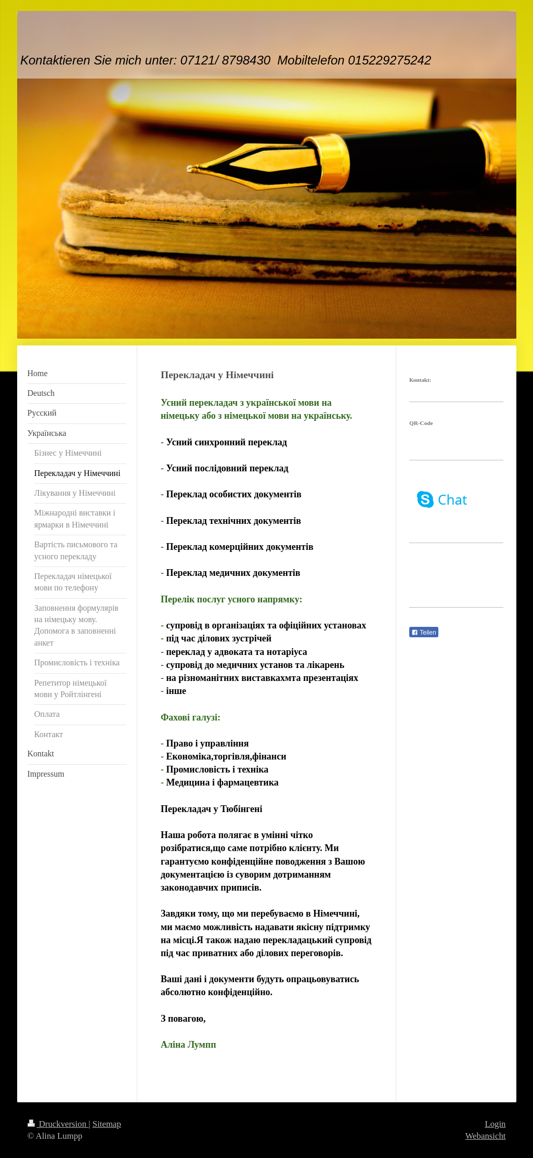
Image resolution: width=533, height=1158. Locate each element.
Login (495, 1124)
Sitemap (107, 1124)
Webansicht (485, 1136)
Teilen (423, 632)
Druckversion (58, 1124)
